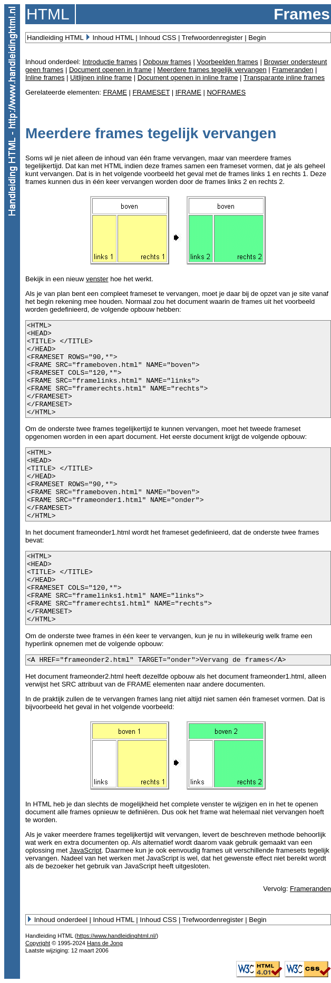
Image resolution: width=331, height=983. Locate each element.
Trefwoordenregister (212, 38)
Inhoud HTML (112, 38)
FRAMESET (151, 92)
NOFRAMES (226, 92)
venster (97, 279)
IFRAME (188, 92)
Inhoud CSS (157, 38)
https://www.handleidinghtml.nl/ (116, 936)
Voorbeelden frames (227, 62)
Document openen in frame (110, 70)
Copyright (37, 943)
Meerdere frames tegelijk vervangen (211, 70)
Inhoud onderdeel (60, 920)
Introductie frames (109, 62)
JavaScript (86, 850)
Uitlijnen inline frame (101, 77)
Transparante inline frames (284, 77)
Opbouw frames (167, 62)
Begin (257, 38)
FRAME (115, 92)
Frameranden (292, 70)
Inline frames (44, 77)
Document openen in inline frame (188, 77)
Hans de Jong (105, 943)
